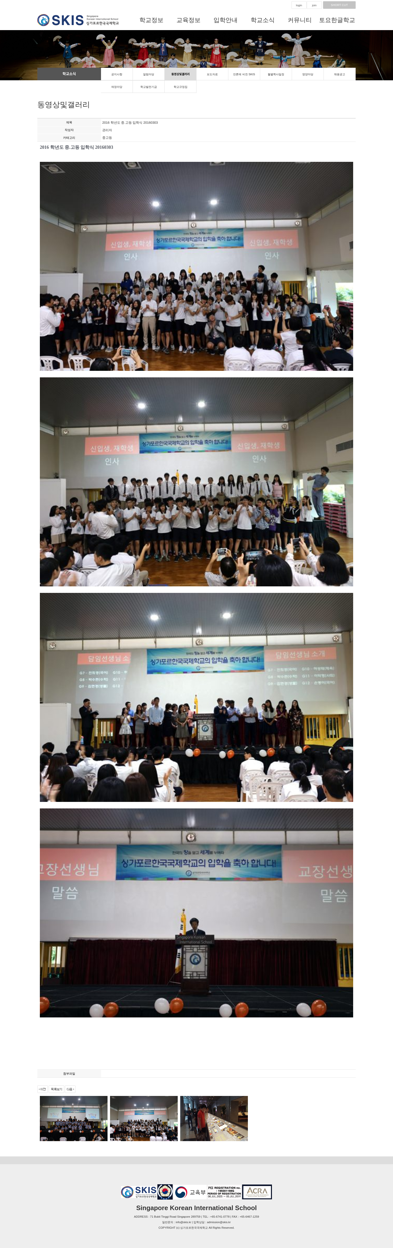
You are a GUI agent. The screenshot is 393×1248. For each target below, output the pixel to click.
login (299, 5)
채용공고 (339, 74)
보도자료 (212, 74)
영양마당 (307, 74)
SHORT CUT (339, 5)
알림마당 (148, 74)
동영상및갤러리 (180, 74)
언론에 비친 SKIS (244, 74)
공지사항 (116, 74)
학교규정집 (180, 86)
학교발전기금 (148, 86)
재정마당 (116, 86)
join (314, 5)
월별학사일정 (276, 74)
